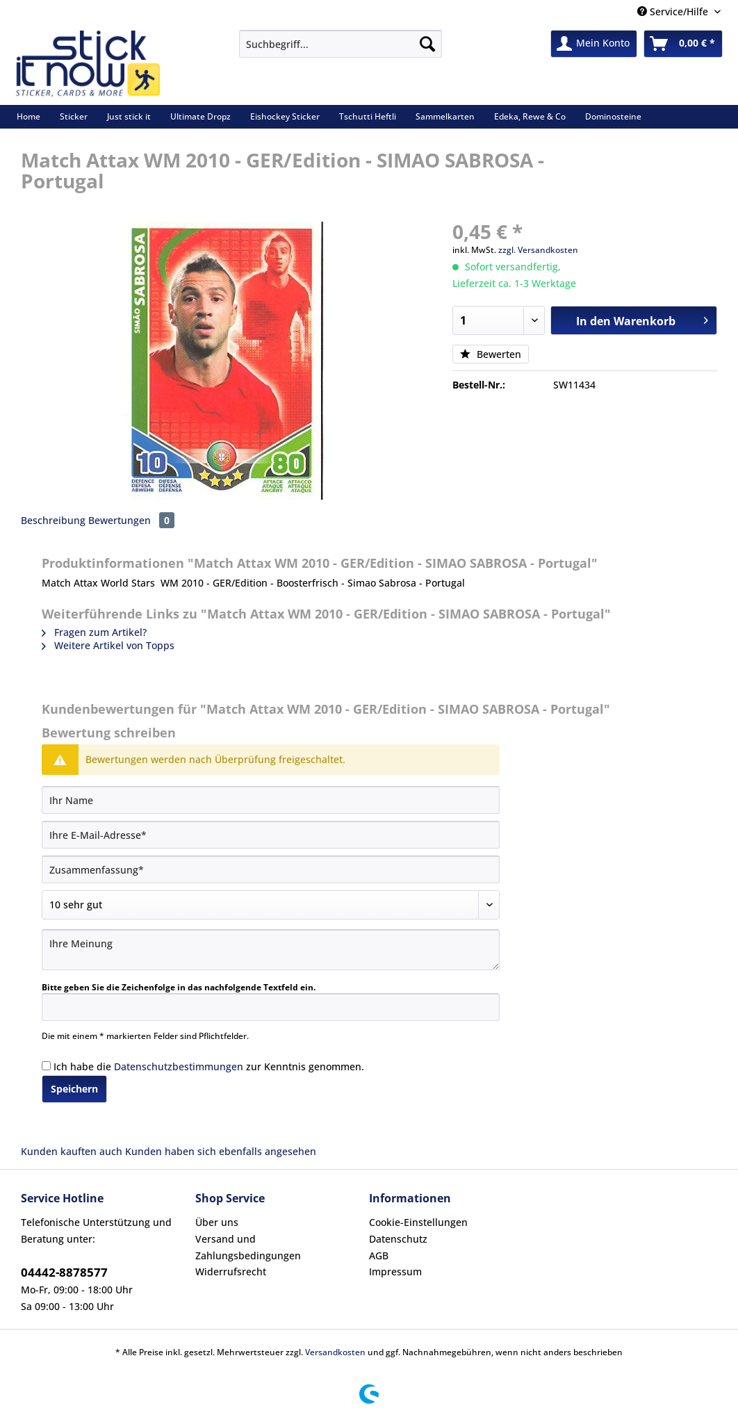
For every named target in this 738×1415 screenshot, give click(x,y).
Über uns (216, 1222)
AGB (378, 1255)
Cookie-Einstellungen (418, 1222)
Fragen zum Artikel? (94, 632)
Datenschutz (398, 1238)
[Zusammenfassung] (271, 869)
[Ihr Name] (271, 800)
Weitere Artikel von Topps (108, 645)
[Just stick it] (129, 116)
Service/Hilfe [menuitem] (674, 11)
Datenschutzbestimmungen (178, 1066)
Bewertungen (131, 520)
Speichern (74, 1088)
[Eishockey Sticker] (284, 116)
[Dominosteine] (613, 116)
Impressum (395, 1271)
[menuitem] (340, 50)
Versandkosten (335, 1352)
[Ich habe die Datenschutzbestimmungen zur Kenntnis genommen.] (46, 1065)
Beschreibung (53, 520)
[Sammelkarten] (445, 116)
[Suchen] (427, 44)
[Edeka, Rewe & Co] (529, 116)
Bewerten (490, 354)
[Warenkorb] (683, 44)
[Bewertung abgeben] (271, 904)
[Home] (28, 116)
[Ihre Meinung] (271, 949)
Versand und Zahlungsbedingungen (248, 1247)
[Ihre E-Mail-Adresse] (271, 835)
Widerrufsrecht (230, 1271)
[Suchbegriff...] (340, 44)
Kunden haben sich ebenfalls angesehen (220, 1151)
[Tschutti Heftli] (367, 116)
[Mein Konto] (593, 44)
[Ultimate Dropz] (200, 116)
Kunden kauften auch (71, 1151)
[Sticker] (73, 116)
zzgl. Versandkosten (538, 250)
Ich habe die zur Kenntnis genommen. (209, 1066)
